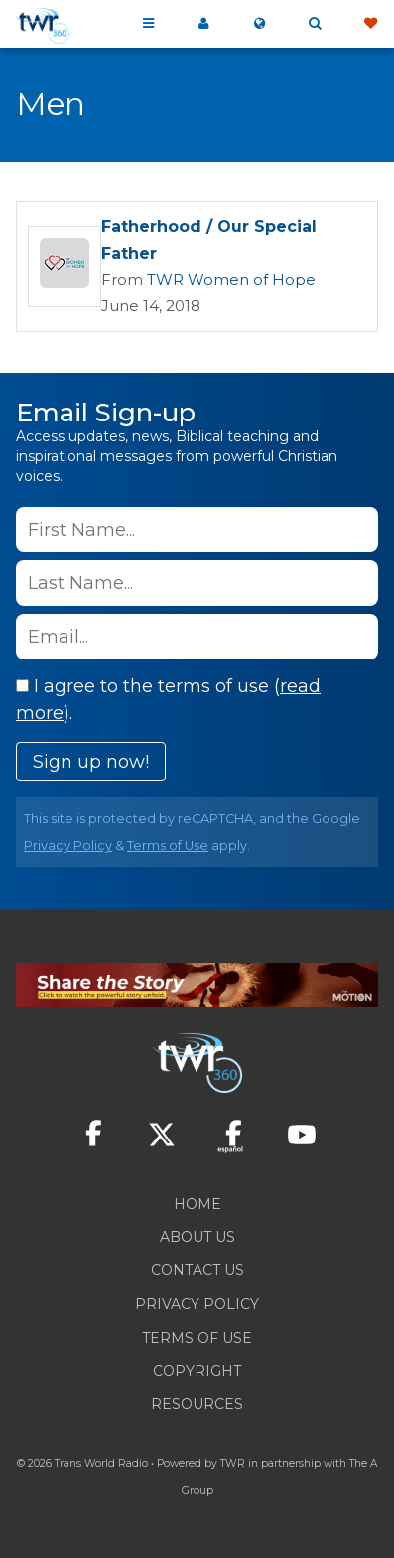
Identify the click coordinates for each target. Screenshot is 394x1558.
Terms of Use (167, 845)
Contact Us (197, 1270)
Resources (197, 1404)
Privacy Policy (68, 845)
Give (370, 24)
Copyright (197, 1370)
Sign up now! (91, 762)
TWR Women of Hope (231, 279)
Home (197, 1204)
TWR (232, 1463)
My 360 (203, 24)
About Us (197, 1237)
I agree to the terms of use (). (168, 699)
